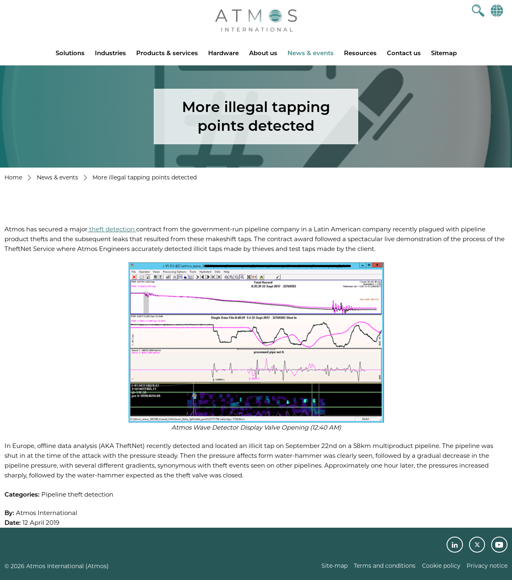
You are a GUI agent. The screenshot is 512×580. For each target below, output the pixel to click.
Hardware (223, 53)
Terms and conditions (384, 565)
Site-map (334, 565)
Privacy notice (487, 565)
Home (13, 177)
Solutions (70, 53)
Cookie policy (441, 565)
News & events (310, 53)
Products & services (167, 53)
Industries (110, 53)
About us (263, 53)
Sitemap (444, 53)
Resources (360, 53)
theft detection (112, 229)
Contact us (404, 53)
